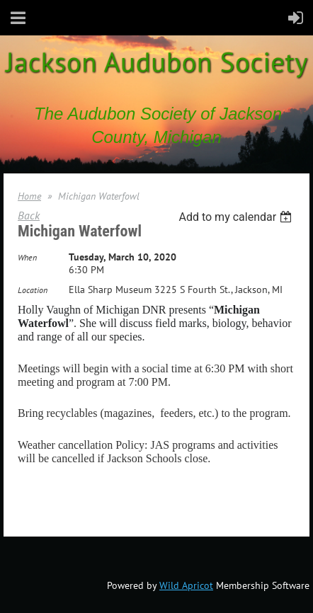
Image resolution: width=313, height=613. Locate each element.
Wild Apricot (186, 585)
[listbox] (236, 217)
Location (32, 290)
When (27, 257)
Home (29, 196)
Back (29, 215)
